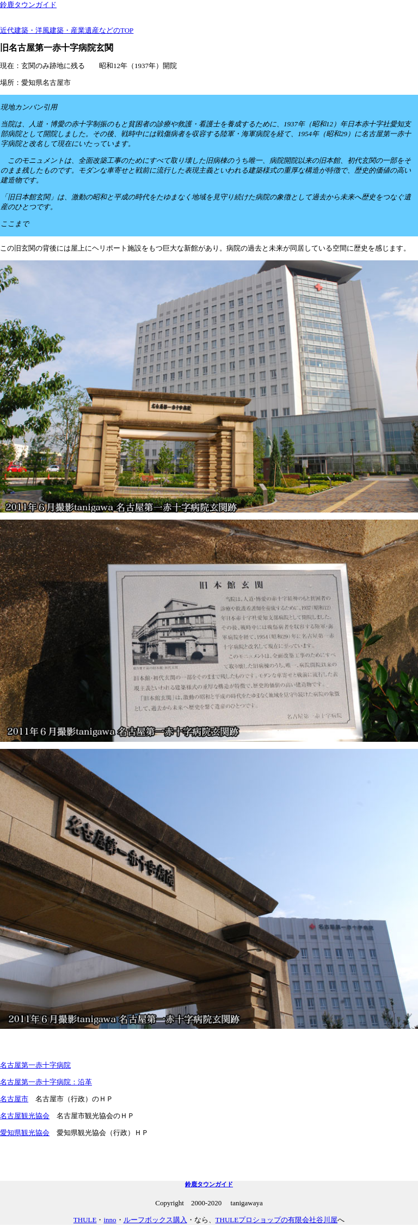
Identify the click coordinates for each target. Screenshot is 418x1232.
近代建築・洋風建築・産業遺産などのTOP (66, 30)
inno (109, 1220)
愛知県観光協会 (25, 1133)
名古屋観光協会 (25, 1116)
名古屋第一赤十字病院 (35, 1065)
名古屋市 (14, 1099)
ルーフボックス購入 (155, 1220)
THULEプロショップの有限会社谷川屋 (277, 1220)
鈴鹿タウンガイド (28, 5)
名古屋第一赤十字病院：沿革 (46, 1082)
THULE (85, 1220)
